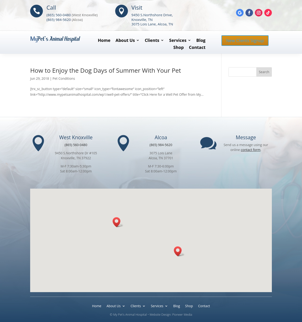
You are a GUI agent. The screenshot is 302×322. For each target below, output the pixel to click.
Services (177, 41)
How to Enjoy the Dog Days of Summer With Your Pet (105, 70)
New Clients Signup (245, 40)
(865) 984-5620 (58, 19)
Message (246, 137)
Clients (152, 41)
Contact (197, 48)
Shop (178, 48)
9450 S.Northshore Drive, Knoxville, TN (152, 17)
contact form (251, 149)
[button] (118, 222)
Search (264, 72)
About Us (125, 41)
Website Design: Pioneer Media (171, 314)
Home (104, 41)
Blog (200, 41)
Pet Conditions (64, 78)
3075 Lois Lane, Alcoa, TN (152, 24)
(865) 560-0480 (58, 14)
